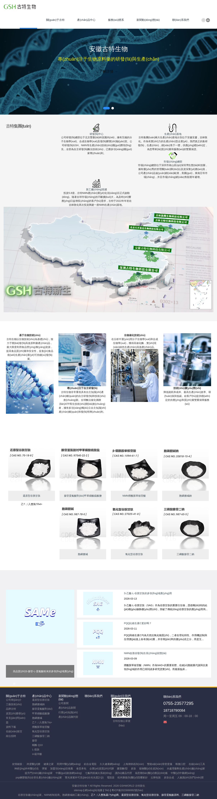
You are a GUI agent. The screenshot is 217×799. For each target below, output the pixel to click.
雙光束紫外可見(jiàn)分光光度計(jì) (84, 777)
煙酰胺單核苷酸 (41, 726)
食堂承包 (81, 768)
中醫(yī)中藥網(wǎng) (183, 773)
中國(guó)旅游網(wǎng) (69, 773)
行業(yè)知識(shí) (68, 712)
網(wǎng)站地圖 (93, 790)
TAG (107, 790)
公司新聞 (63, 703)
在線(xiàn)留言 (14, 731)
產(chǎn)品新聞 (67, 707)
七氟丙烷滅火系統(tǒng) (98, 773)
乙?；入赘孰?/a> (42, 722)
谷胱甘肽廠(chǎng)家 (30, 794)
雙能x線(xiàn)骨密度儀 (159, 764)
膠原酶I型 (122, 768)
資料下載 (11, 726)
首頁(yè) (28, 19)
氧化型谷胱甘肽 (41, 731)
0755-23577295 (178, 703)
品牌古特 (11, 708)
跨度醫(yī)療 (33, 764)
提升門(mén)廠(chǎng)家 (38, 773)
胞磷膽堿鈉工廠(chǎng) (75, 794)
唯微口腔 (180, 764)
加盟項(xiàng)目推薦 (61, 768)
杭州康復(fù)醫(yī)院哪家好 (132, 777)
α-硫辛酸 (37, 754)
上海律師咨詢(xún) (133, 764)
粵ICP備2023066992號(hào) (127, 790)
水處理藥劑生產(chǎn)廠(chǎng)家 (186, 768)
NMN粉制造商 (52, 794)
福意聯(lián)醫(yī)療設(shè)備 (151, 773)
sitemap (78, 790)
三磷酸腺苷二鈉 (41, 736)
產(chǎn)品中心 (42, 695)
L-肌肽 (35, 749)
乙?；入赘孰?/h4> (31, 504)
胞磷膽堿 (37, 717)
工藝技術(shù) (14, 704)
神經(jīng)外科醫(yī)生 (26, 768)
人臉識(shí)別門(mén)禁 (190, 777)
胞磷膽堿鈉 (38, 704)
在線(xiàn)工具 (197, 764)
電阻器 (110, 777)
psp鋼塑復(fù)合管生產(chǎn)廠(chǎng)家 (39, 777)
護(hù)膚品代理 (123, 773)
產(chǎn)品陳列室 (68, 716)
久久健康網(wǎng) (110, 764)
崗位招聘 (11, 736)
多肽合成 (169, 777)
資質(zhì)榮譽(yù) (15, 713)
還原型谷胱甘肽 (41, 699)
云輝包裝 (156, 777)
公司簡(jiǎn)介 (14, 699)
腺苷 (34, 740)
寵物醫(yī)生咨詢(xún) (151, 768)
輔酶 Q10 (37, 745)
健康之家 (49, 764)
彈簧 (44, 768)
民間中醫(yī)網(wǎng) (69, 764)
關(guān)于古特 (16, 695)
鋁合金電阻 (90, 764)
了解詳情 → (108, 71)
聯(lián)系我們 (94, 695)
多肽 (133, 768)
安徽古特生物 (79, 785)
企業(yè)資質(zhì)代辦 (101, 768)
